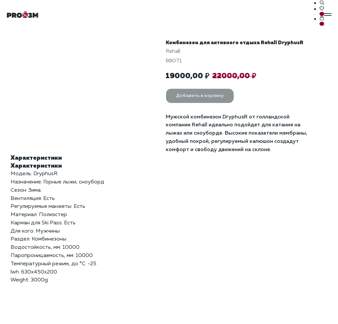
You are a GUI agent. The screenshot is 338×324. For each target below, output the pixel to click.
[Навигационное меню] (327, 14)
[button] (322, 3)
